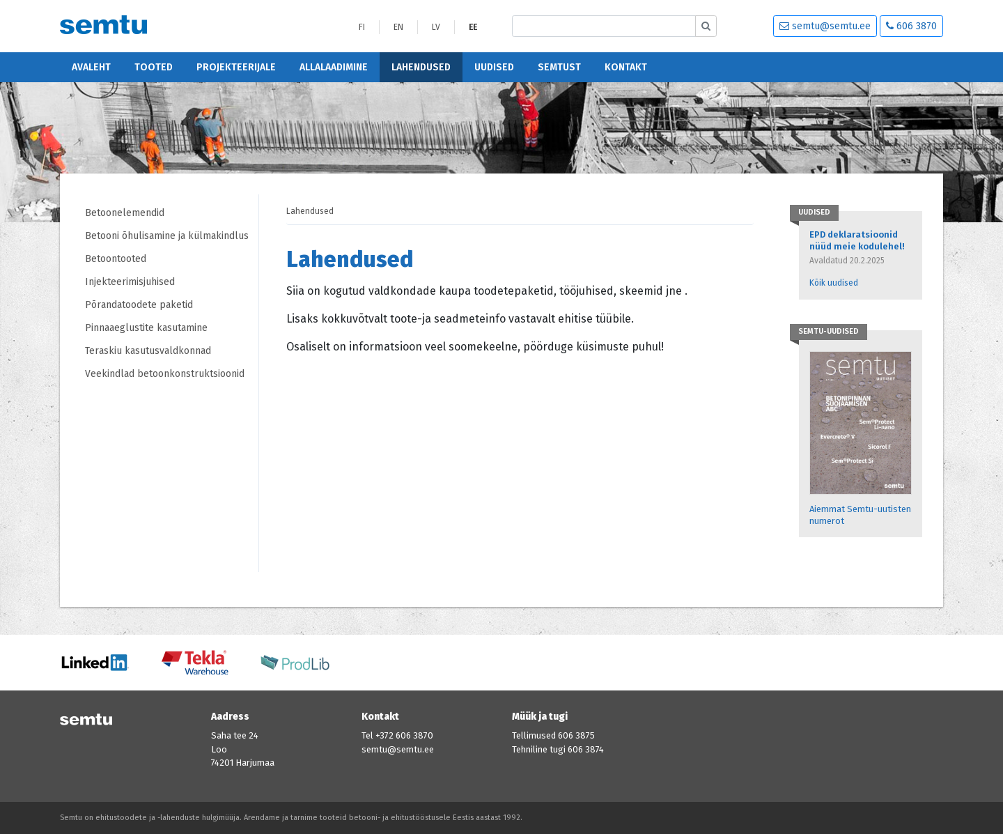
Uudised (494, 67)
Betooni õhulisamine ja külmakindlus (167, 236)
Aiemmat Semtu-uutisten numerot (860, 515)
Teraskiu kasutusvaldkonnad (148, 351)
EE (473, 27)
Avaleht (91, 67)
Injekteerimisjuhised (130, 282)
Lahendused (421, 67)
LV (436, 27)
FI (362, 27)
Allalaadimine (334, 67)
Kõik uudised (833, 283)
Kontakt (626, 67)
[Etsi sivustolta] (604, 26)
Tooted (153, 67)
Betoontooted (115, 259)
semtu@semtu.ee (825, 26)
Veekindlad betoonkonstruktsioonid (164, 374)
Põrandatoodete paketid (139, 305)
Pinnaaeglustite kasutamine (146, 328)
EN (398, 27)
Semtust (559, 67)
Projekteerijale (236, 67)
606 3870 (911, 26)
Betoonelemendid (124, 213)
